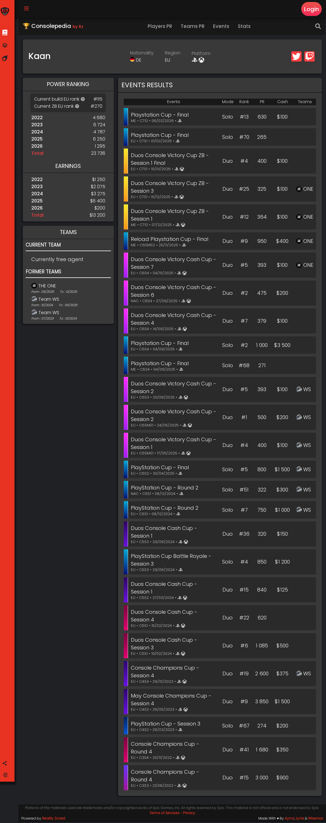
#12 (244, 218)
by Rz (78, 27)
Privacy (189, 813)
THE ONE (48, 286)
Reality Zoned (54, 819)
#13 (244, 117)
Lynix (300, 819)
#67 (244, 726)
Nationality (142, 53)
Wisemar (315, 819)
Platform (201, 54)
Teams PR (194, 27)
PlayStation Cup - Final (161, 468)
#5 (244, 266)
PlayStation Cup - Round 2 (165, 488)
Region (173, 53)
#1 (244, 418)
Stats (245, 27)
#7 (244, 322)
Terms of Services (165, 813)
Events (222, 27)
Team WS (49, 300)
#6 (244, 646)
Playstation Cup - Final (161, 115)
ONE (308, 190)
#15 (244, 590)
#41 (244, 750)
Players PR (161, 27)
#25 (244, 190)
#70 (244, 137)
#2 (244, 294)
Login (311, 9)
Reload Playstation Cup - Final (170, 239)
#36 (244, 534)
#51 (244, 490)
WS (307, 390)
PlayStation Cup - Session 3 (166, 724)
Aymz (289, 819)
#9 (244, 241)
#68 (244, 366)
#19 (244, 674)
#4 (244, 162)
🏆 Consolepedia (54, 27)
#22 (244, 618)
